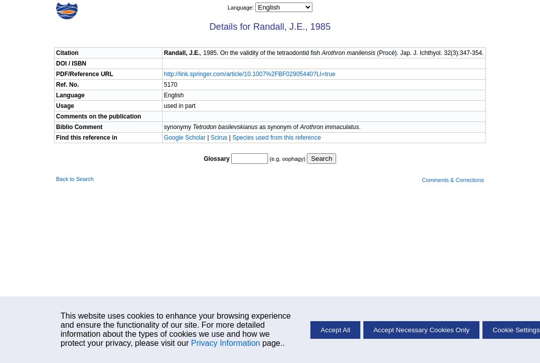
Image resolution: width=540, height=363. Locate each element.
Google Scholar (185, 137)
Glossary (217, 158)
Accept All (335, 330)
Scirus (218, 137)
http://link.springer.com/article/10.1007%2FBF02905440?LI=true (250, 74)
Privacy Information (225, 343)
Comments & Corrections (453, 180)
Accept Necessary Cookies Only (421, 330)
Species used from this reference (276, 137)
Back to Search (75, 179)
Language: (241, 8)
